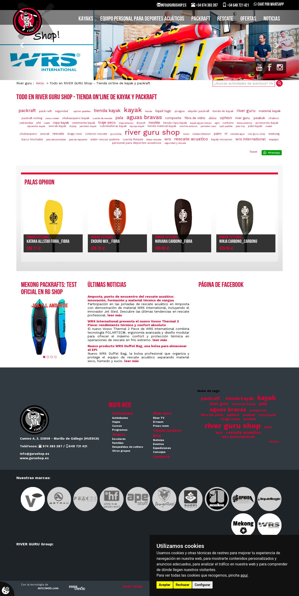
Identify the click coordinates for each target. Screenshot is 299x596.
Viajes (116, 421)
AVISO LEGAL (133, 586)
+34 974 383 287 (204, 5)
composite (173, 118)
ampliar (274, 441)
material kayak (270, 111)
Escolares (119, 439)
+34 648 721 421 (235, 5)
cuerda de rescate (102, 118)
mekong (274, 133)
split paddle (225, 126)
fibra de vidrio (195, 118)
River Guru (162, 413)
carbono (228, 122)
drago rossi (74, 133)
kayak (133, 110)
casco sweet (52, 118)
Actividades (122, 413)
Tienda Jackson (167, 430)
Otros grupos (121, 450)
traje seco (107, 122)
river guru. (242, 118)
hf (226, 133)
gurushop (115, 134)
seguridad (61, 111)
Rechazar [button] (182, 585)
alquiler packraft (198, 111)
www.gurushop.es (34, 458)
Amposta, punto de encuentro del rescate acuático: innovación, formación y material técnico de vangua (131, 298)
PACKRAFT (200, 19)
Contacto (161, 457)
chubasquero (28, 133)
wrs (167, 139)
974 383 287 (50, 446)
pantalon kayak (88, 126)
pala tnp (240, 126)
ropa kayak (61, 122)
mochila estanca (188, 126)
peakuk (259, 118)
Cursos (117, 425)
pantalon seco (208, 126)
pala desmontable (56, 139)
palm (217, 133)
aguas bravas (144, 117)
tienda (148, 111)
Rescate (225, 19)
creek (47, 123)
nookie (154, 122)
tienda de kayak (223, 111)
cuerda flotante (133, 139)
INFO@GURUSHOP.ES (171, 5)
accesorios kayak (266, 122)
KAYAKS (85, 19)
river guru (246, 111)
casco (186, 134)
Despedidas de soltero (127, 446)
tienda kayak (107, 110)
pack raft (45, 111)
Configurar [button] (202, 585)
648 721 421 (76, 446)
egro (217, 123)
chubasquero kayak (75, 118)
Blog (157, 436)
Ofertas (248, 19)
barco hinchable (32, 139)
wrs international (250, 139)
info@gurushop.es (34, 453)
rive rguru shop (256, 134)
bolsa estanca (244, 123)
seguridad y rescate (175, 143)
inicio (40, 83)
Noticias (271, 19)
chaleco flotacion (201, 134)
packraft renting (31, 118)
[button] (22, 45)
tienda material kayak (162, 126)
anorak (44, 133)
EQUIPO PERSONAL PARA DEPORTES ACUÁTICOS (142, 19)
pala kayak (255, 126)
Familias (118, 442)
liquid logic (163, 111)
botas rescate (153, 139)
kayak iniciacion (221, 139)
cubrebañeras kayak (113, 126)
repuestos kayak (36, 126)
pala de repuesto (78, 139)
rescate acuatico (191, 139)
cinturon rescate (96, 133)
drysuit (140, 122)
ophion (226, 118)
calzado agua (238, 134)
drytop (72, 126)
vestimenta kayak (83, 122)
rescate (58, 133)
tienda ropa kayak (175, 122)
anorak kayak (57, 126)
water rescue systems (105, 139)
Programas (120, 429)
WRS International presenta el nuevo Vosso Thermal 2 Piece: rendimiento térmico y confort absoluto (133, 323)
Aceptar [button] (165, 585)
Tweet (253, 151)
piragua (180, 111)
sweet (268, 126)
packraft (27, 110)
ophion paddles (82, 111)
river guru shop (152, 132)
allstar (213, 118)
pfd (38, 122)
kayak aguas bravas (201, 123)
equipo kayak (137, 126)
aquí (244, 575)
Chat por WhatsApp (269, 4)
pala (119, 118)
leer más (114, 315)
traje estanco (126, 123)
